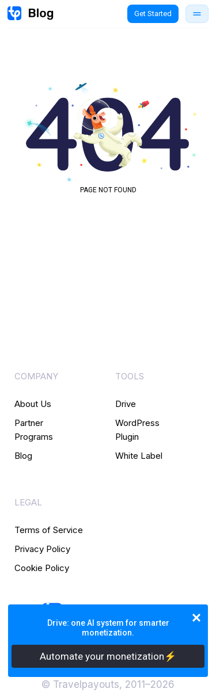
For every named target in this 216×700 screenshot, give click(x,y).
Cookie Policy (41, 567)
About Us (32, 403)
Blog (23, 455)
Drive (125, 403)
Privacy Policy (42, 548)
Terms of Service (48, 529)
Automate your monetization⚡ (108, 656)
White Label (138, 455)
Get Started (153, 13)
